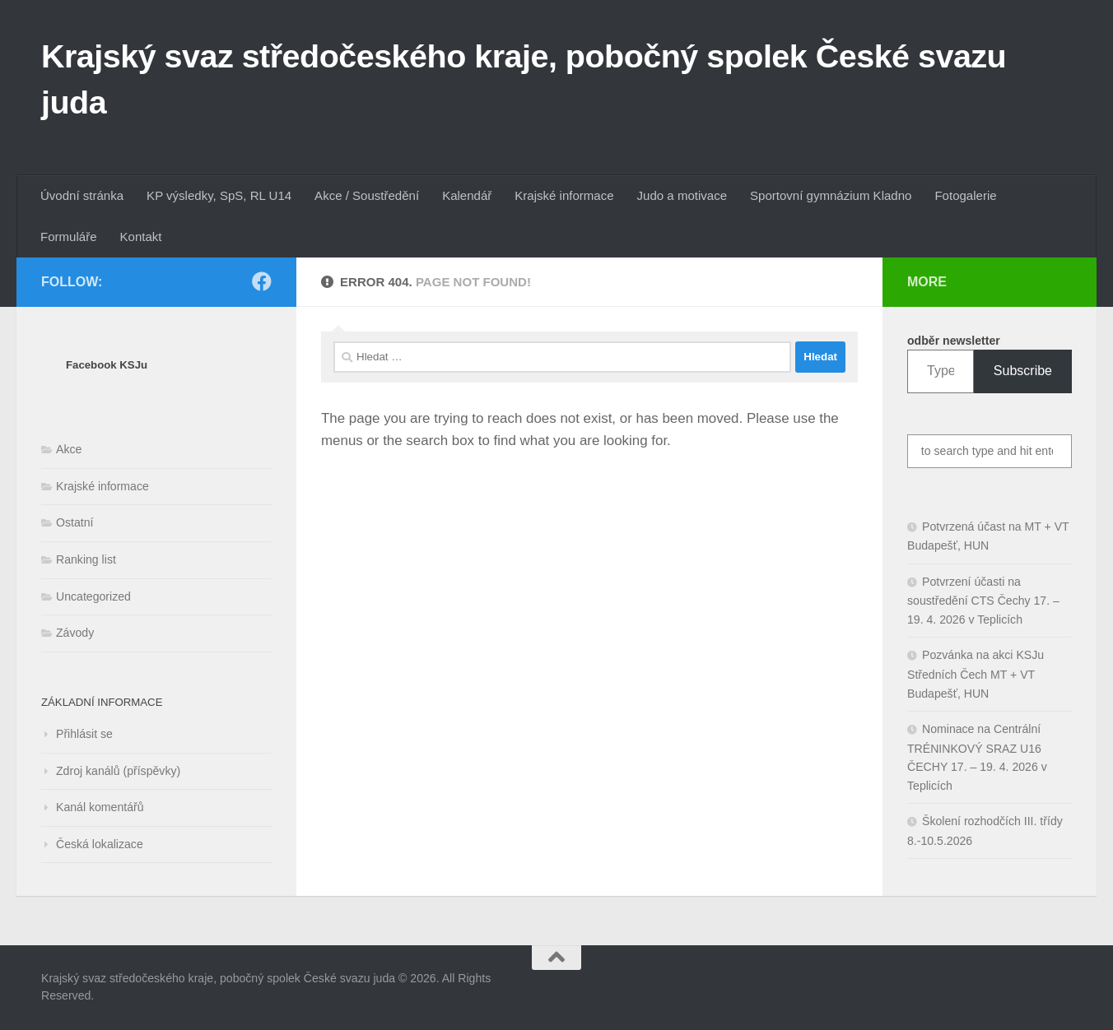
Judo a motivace (682, 195)
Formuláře (68, 237)
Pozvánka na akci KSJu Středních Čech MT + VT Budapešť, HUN (975, 673)
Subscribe (1023, 371)
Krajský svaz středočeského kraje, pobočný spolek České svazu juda (523, 79)
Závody (75, 632)
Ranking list (86, 559)
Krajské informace (564, 195)
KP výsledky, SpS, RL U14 (219, 195)
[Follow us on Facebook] (262, 281)
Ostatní (74, 522)
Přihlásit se (84, 733)
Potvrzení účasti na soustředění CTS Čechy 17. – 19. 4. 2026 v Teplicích (983, 600)
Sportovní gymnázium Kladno (830, 195)
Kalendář (466, 195)
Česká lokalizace (99, 844)
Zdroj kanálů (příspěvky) (118, 770)
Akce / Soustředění (366, 195)
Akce (68, 449)
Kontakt (141, 237)
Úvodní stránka (81, 195)
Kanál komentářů (100, 807)
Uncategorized (93, 596)
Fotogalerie (965, 195)
